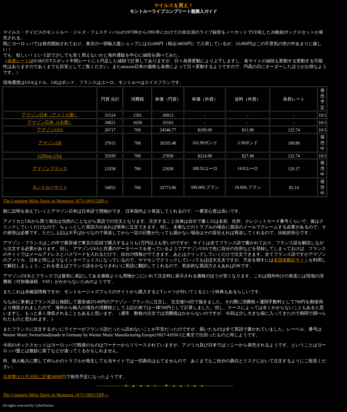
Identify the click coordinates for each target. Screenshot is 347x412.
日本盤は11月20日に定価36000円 (34, 376)
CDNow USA (50, 156)
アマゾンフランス (49, 168)
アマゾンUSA (50, 129)
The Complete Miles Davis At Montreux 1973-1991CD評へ (56, 201)
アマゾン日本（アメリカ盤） (50, 115)
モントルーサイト (49, 187)
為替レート (18, 60)
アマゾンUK (50, 142)
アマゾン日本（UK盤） (50, 122)
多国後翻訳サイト (291, 260)
